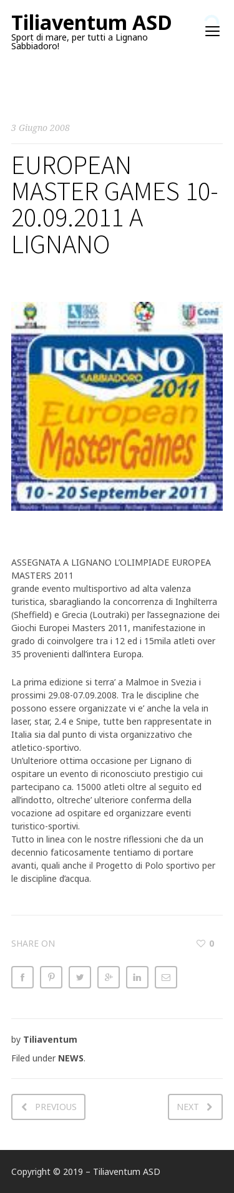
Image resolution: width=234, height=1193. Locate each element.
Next (188, 1107)
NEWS (71, 1058)
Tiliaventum (50, 1039)
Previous (56, 1107)
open (213, 31)
